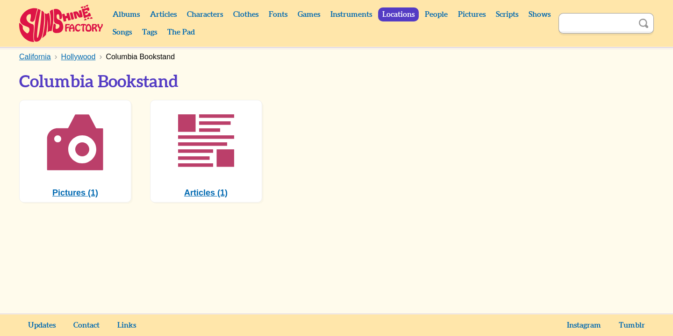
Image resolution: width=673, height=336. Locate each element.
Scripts (507, 14)
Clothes (245, 14)
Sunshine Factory (61, 23)
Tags (149, 32)
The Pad (181, 32)
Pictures (472, 14)
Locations (398, 14)
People (436, 14)
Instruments (351, 14)
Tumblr (632, 325)
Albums (126, 14)
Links (126, 325)
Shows (540, 14)
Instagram (584, 325)
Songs (122, 32)
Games (309, 14)
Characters (205, 14)
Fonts (278, 14)
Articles (163, 14)
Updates (42, 325)
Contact (86, 325)
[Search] (595, 23)
